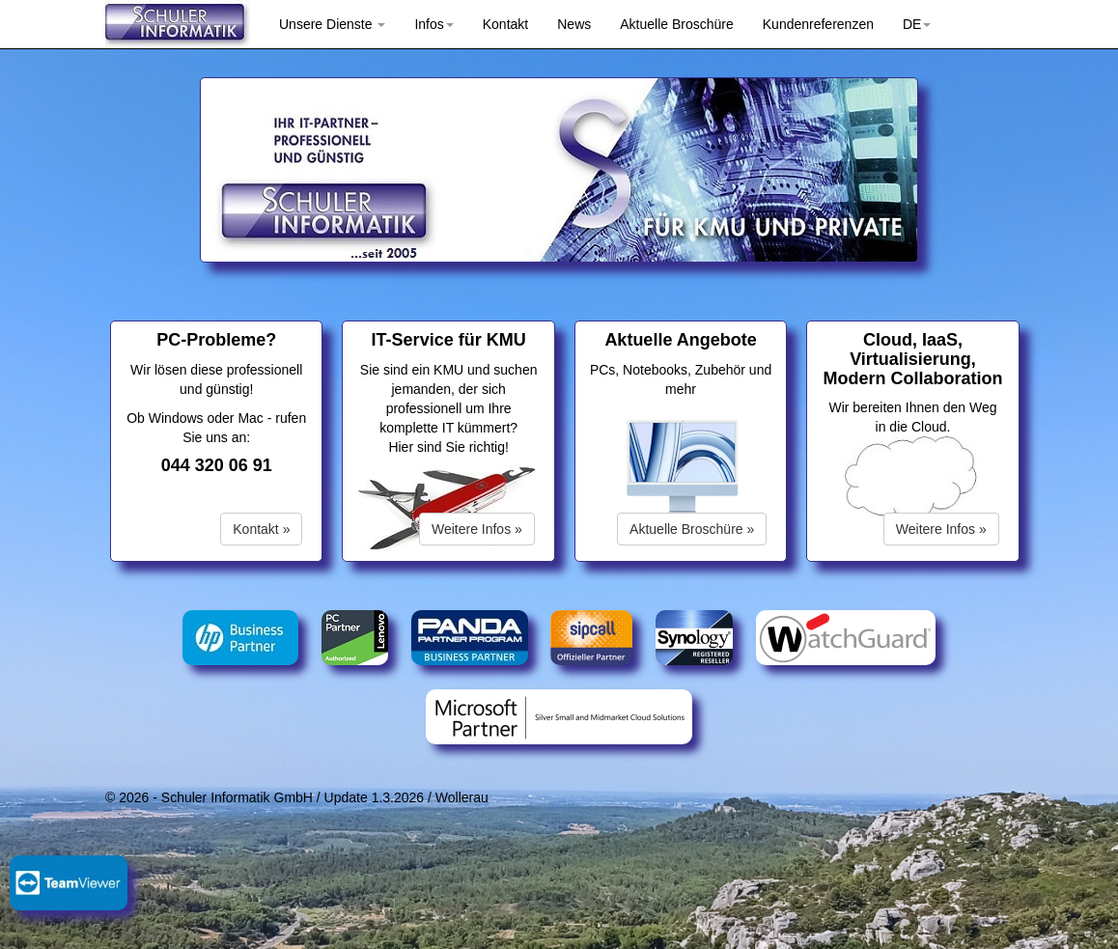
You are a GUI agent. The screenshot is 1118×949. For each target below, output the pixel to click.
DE (917, 24)
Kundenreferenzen (818, 24)
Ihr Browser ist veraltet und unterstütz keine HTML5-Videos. (682, 470)
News (574, 24)
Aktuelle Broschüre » (691, 529)
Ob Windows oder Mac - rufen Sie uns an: (216, 433)
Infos (433, 24)
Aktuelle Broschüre (677, 24)
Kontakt (505, 24)
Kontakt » (261, 529)
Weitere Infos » (477, 529)
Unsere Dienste (332, 24)
